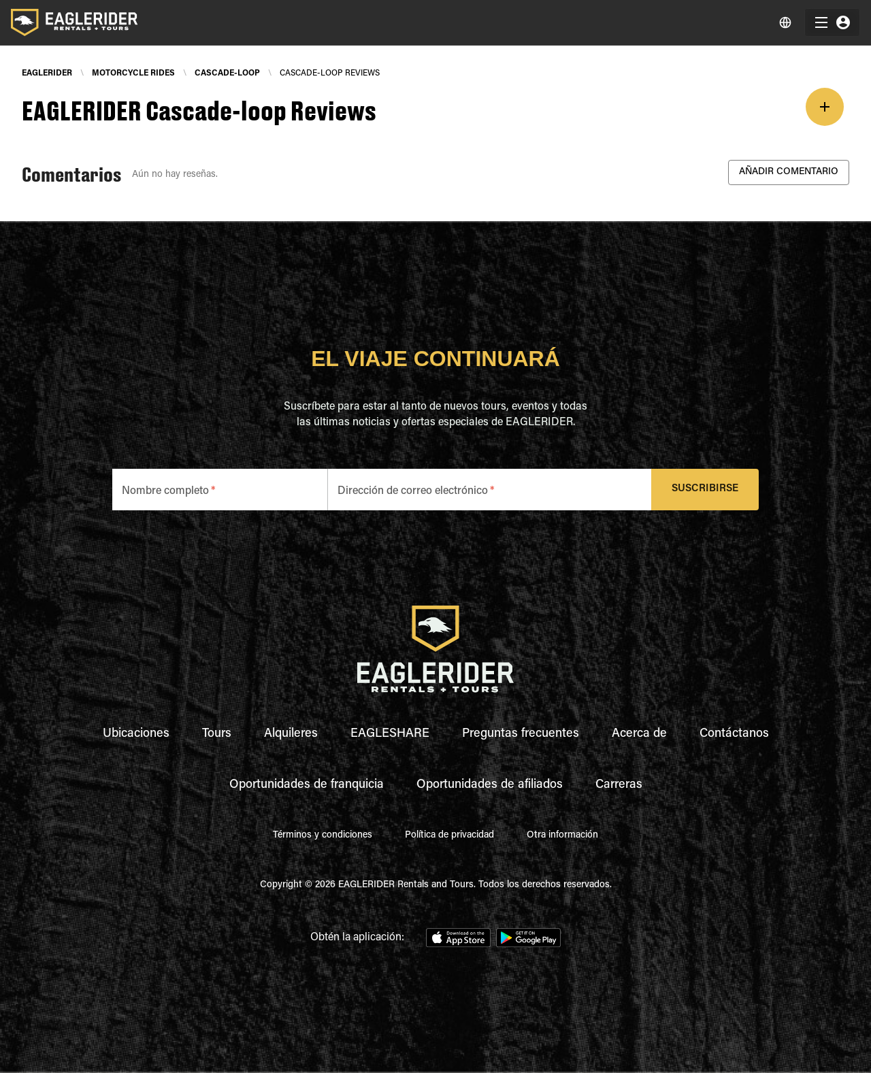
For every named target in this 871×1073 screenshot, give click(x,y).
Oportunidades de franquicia (306, 785)
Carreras (618, 785)
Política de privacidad (449, 835)
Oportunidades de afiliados (489, 785)
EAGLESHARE (389, 734)
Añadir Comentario (789, 172)
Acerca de (639, 734)
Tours (216, 734)
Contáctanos (734, 734)
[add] (825, 107)
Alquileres (291, 734)
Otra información (562, 835)
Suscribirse (705, 489)
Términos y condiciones (322, 835)
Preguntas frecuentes (520, 734)
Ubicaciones (136, 734)
